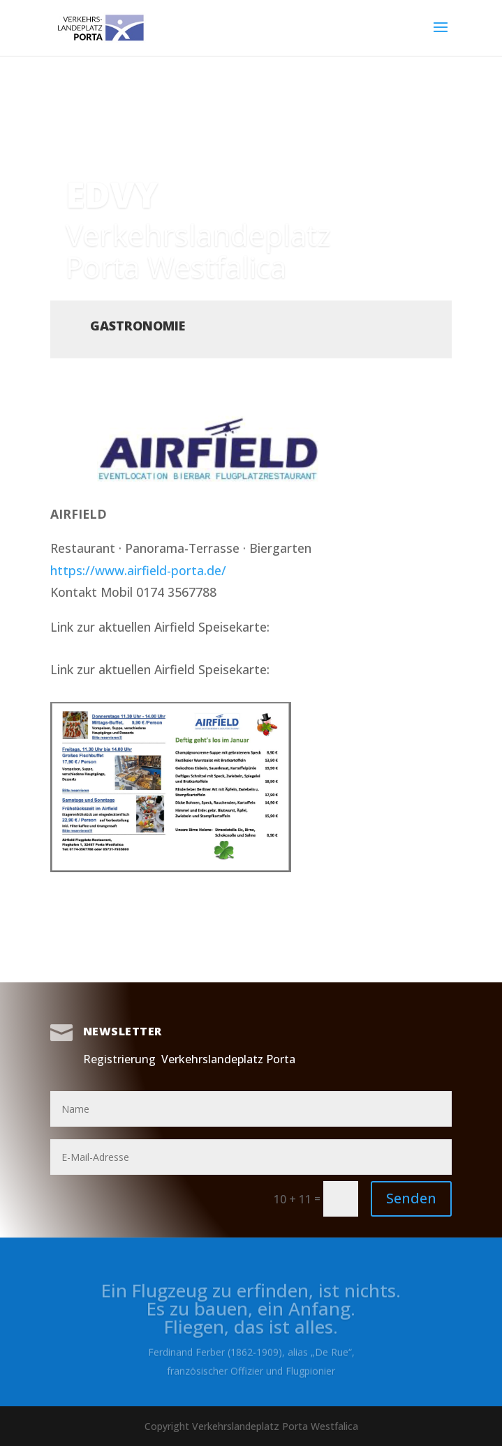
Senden (411, 1198)
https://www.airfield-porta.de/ (138, 570)
